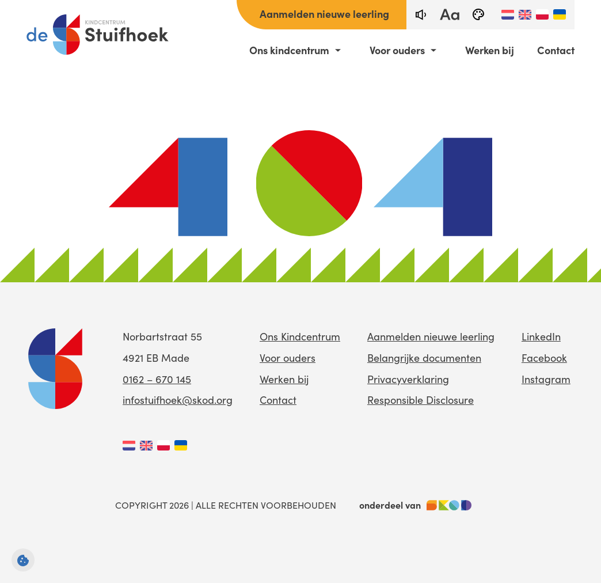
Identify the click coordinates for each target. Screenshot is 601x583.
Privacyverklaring (408, 379)
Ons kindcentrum (289, 50)
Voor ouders (397, 50)
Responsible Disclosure (420, 400)
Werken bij (489, 50)
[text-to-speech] (420, 14)
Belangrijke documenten (424, 358)
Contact (556, 50)
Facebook (544, 358)
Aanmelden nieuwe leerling (324, 13)
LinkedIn (541, 336)
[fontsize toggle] (449, 14)
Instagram (546, 379)
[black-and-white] (478, 14)
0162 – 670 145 (157, 379)
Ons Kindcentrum (300, 336)
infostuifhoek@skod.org (178, 400)
